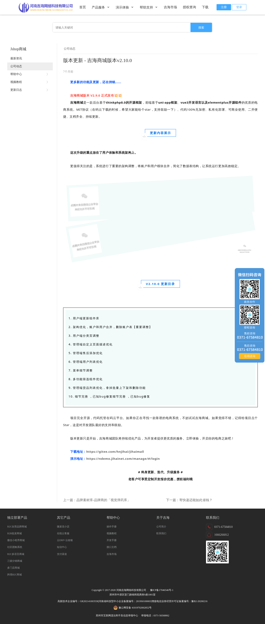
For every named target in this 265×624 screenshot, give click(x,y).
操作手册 (112, 526)
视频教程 (30, 82)
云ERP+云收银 (65, 540)
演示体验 (125, 7)
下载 (205, 7)
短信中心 (62, 547)
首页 (82, 7)
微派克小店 (63, 526)
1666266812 (221, 534)
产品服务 (101, 7)
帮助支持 (149, 7)
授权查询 (189, 7)
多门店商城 (13, 567)
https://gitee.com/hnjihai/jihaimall (115, 451)
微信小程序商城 (16, 540)
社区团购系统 (14, 547)
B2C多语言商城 (15, 554)
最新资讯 (16, 58)
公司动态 (16, 66)
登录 (239, 7)
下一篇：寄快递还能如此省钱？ (189, 500)
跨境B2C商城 (14, 574)
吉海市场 (170, 7)
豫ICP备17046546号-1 (161, 590)
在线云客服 (63, 533)
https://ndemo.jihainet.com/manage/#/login (123, 458)
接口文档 (112, 547)
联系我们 (161, 533)
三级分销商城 (14, 560)
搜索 (201, 27)
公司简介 (161, 526)
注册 (224, 7)
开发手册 (112, 540)
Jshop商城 (18, 49)
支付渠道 (62, 554)
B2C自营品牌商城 (17, 526)
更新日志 (30, 90)
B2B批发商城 (14, 533)
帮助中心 (30, 74)
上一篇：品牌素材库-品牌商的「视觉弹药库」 (96, 500)
